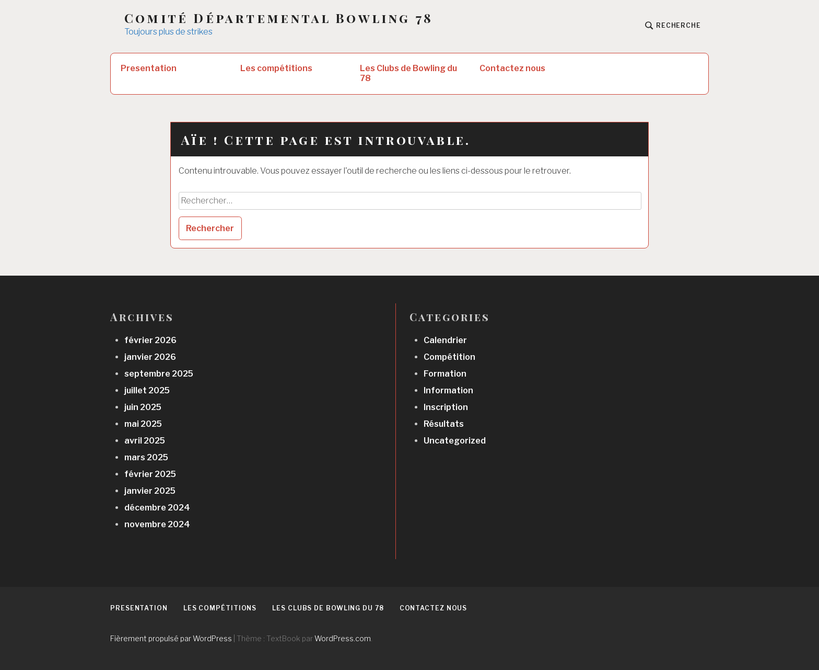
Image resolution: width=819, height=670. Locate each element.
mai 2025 (143, 424)
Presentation (149, 68)
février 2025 (150, 474)
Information (448, 390)
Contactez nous (512, 68)
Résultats (444, 424)
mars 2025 (146, 457)
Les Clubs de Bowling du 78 (408, 73)
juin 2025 (142, 407)
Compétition (449, 357)
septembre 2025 (158, 374)
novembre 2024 (157, 524)
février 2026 (150, 340)
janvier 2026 (150, 357)
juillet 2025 (147, 390)
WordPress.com (342, 638)
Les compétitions (276, 68)
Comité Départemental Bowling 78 (278, 18)
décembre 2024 (157, 508)
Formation (445, 374)
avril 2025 (144, 441)
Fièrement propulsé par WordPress (171, 638)
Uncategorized (455, 441)
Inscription (446, 407)
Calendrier (445, 340)
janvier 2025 (150, 491)
